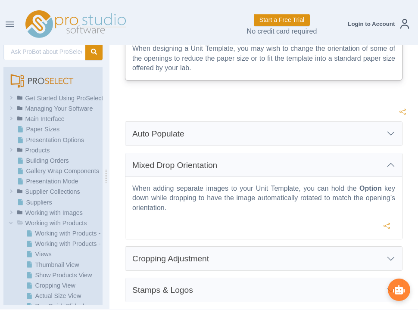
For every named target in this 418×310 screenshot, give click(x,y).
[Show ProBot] (398, 289)
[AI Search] (44, 51)
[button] (378, 24)
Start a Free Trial (281, 19)
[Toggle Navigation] (10, 24)
